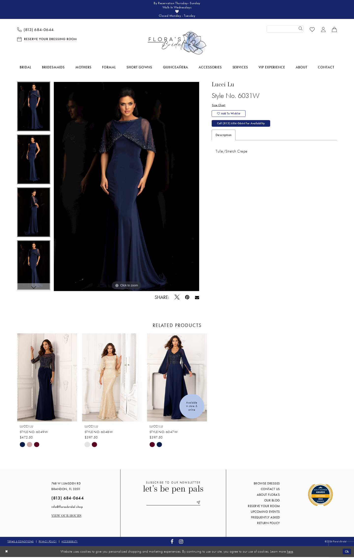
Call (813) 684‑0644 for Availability (245, 130)
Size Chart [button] (219, 109)
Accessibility (69, 544)
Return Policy (268, 526)
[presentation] (47, 381)
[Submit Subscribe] (202, 506)
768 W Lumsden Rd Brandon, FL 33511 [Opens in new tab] (66, 489)
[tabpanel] (33, 111)
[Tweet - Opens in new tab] (177, 300)
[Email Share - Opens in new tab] (197, 300)
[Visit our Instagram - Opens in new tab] (181, 544)
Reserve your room (264, 509)
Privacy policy (48, 544)
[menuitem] (35, 32)
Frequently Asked (265, 520)
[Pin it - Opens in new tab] (187, 300)
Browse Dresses (267, 486)
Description (224, 142)
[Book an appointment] (47, 42)
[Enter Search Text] (285, 32)
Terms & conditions (20, 544)
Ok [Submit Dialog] (346, 554)
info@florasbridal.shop (67, 510)
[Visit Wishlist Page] (312, 32)
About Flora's (268, 498)
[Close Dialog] (7, 554)
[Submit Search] (300, 32)
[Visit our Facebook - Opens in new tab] (172, 544)
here (290, 554)
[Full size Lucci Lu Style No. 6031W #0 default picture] (126, 189)
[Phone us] (35, 32)
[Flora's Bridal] (177, 45)
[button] (323, 32)
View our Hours (66, 519)
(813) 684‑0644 (67, 501)
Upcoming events (265, 515)
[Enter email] (173, 506)
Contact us (270, 492)
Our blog (272, 503)
